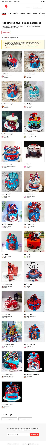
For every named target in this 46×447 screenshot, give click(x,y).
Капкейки (15, 13)
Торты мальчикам (9, 419)
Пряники (22, 13)
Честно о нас (16, 1)
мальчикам (6, 32)
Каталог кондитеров (6, 1)
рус (44, 1)
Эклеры (35, 13)
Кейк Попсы (42, 13)
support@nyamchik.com (30, 444)
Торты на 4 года (25, 419)
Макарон (29, 13)
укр (41, 1)
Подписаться (34, 434)
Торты (9, 13)
